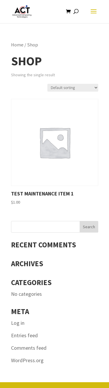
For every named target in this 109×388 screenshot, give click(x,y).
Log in (17, 323)
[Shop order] (72, 88)
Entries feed (24, 335)
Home (17, 45)
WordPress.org (27, 360)
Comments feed (29, 348)
